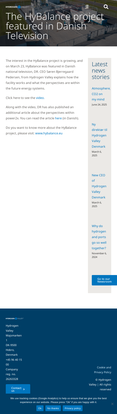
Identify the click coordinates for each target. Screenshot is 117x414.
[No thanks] (112, 404)
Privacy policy (73, 408)
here (58, 118)
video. (40, 98)
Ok (40, 408)
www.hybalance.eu (49, 133)
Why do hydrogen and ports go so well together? (99, 237)
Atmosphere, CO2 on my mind (101, 94)
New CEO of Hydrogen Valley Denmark (99, 186)
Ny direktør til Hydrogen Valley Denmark (99, 135)
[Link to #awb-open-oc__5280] (106, 6)
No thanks (53, 408)
